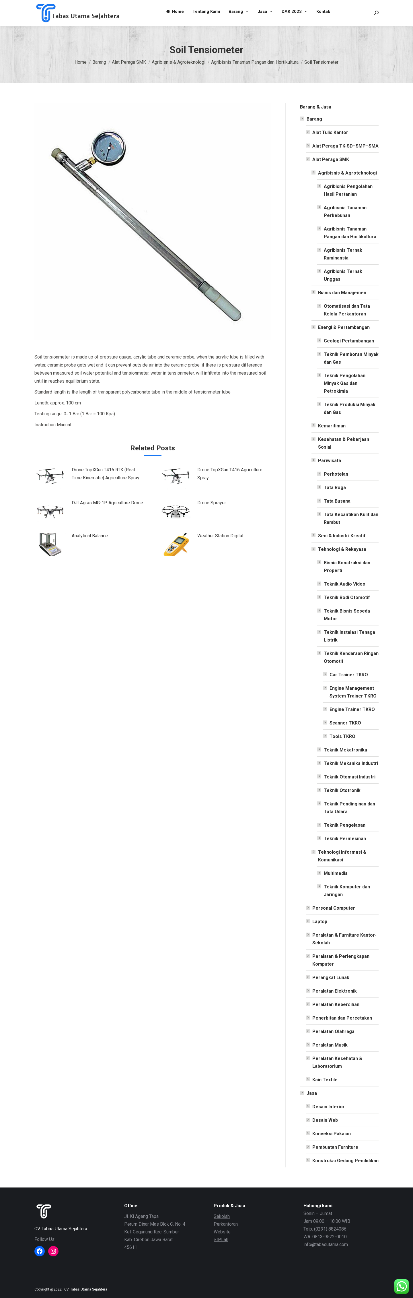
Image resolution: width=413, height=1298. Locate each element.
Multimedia (336, 873)
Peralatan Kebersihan (335, 1004)
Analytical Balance (90, 535)
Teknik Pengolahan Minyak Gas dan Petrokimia (344, 383)
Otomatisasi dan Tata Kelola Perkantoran (347, 310)
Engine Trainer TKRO (352, 709)
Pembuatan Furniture (335, 1147)
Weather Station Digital (220, 535)
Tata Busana (337, 501)
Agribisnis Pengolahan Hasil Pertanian (348, 190)
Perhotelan (336, 474)
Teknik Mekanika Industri (351, 763)
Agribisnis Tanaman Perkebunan (345, 211)
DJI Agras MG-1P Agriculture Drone (107, 502)
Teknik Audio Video (344, 584)
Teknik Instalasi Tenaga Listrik (349, 636)
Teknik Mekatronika (345, 750)
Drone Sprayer (211, 502)
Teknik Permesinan (345, 838)
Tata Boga (335, 487)
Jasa (265, 11)
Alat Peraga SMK (330, 159)
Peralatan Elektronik (334, 991)
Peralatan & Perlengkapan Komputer (340, 960)
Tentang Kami (206, 11)
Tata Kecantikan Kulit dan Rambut (351, 518)
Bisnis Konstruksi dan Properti (347, 566)
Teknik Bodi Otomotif (347, 597)
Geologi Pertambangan (349, 341)
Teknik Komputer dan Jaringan (347, 890)
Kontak (323, 11)
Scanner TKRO (345, 723)
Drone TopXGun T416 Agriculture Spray (229, 474)
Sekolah (222, 1216)
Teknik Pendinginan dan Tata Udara (349, 807)
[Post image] (50, 478)
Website (222, 1232)
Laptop (319, 921)
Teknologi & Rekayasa (342, 549)
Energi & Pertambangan (344, 327)
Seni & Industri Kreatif (342, 535)
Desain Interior (328, 1106)
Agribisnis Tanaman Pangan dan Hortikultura (350, 232)
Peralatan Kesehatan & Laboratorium (337, 1062)
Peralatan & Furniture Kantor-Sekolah (344, 939)
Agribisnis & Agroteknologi (347, 173)
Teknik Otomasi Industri (349, 777)
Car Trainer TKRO (349, 674)
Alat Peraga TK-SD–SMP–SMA (345, 146)
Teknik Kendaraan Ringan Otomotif (351, 657)
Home (178, 11)
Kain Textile (325, 1079)
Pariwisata (329, 460)
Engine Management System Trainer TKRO (353, 692)
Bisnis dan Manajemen (342, 292)
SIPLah (221, 1239)
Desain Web (325, 1120)
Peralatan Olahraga (333, 1031)
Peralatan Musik (330, 1045)
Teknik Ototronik (342, 790)
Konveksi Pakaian (331, 1133)
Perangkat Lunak (330, 977)
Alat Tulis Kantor (330, 132)
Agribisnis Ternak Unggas (343, 275)
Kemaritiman (332, 426)
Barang (239, 11)
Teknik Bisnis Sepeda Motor (347, 614)
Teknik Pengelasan (344, 825)
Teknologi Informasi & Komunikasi (342, 856)
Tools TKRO (342, 736)
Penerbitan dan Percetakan (342, 1018)
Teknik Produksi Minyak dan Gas (349, 408)
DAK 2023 (295, 11)
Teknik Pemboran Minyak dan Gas (351, 358)
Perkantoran (226, 1224)
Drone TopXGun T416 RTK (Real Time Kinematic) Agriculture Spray (105, 474)
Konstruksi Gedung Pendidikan (345, 1160)
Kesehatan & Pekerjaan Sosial (343, 443)
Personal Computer (333, 908)
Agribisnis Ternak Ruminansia (343, 254)
